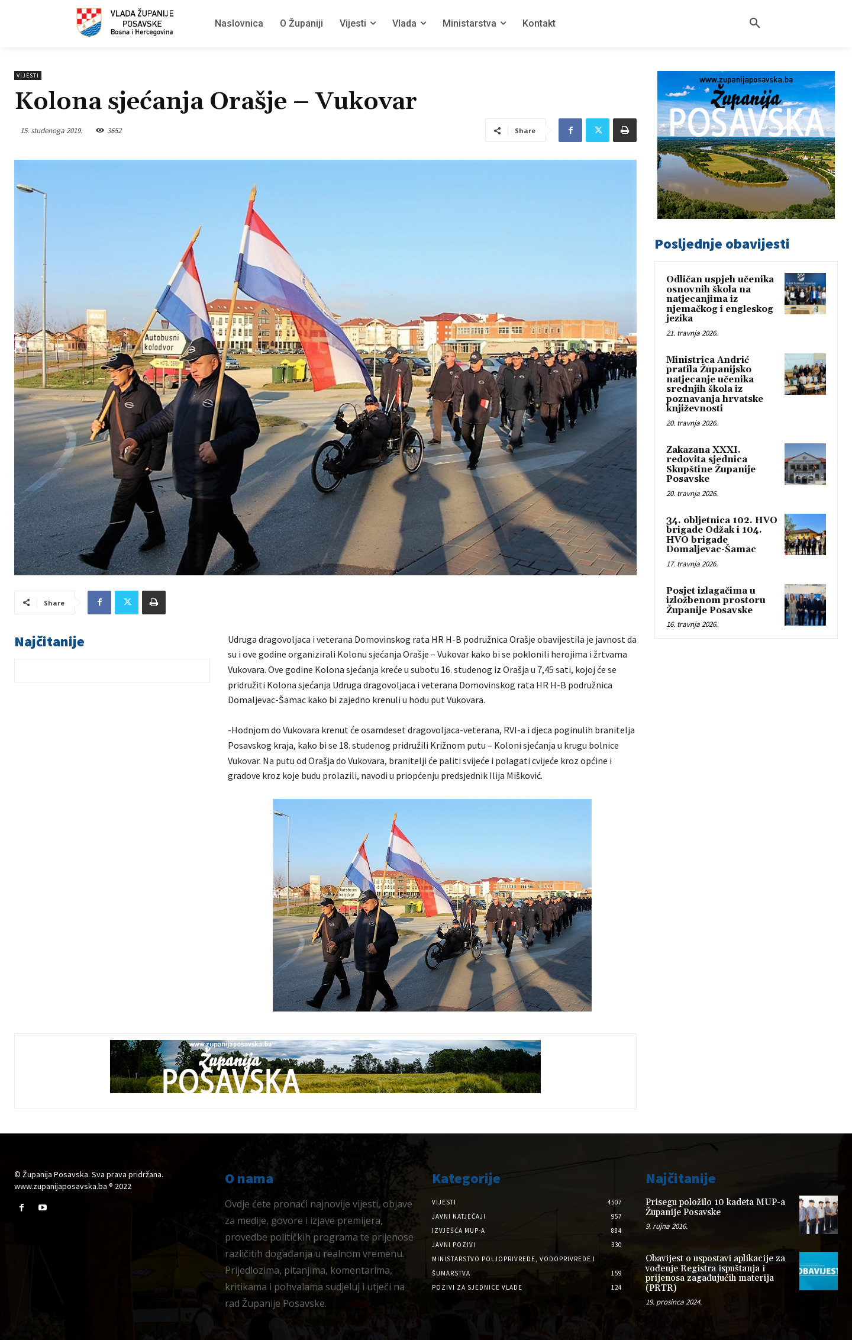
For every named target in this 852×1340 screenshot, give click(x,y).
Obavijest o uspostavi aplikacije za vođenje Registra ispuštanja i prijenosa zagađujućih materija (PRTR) (715, 1273)
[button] (755, 23)
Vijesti (27, 75)
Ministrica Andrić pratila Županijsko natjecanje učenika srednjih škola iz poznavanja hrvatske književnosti (714, 385)
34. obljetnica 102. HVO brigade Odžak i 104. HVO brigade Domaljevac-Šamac (721, 535)
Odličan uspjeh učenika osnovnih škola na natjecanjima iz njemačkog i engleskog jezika (720, 299)
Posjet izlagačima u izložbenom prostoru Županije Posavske (716, 600)
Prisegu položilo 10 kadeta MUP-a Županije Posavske (715, 1207)
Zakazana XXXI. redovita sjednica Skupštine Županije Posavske (711, 464)
